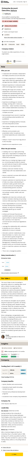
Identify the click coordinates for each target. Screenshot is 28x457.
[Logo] (5, 2)
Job (9, 61)
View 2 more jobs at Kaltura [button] (9, 450)
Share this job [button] (6, 447)
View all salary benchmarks (9, 273)
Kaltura (14, 11)
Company (17, 61)
